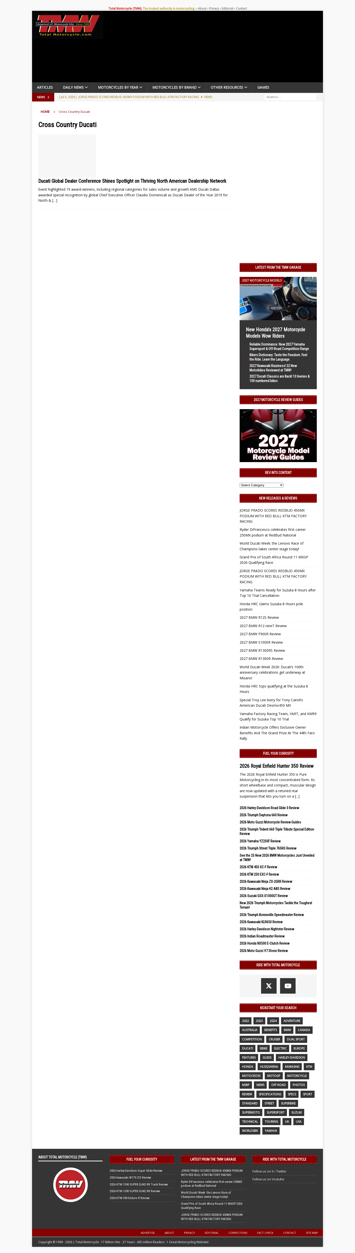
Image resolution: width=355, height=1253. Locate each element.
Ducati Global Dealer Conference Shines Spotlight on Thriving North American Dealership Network (132, 181)
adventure (292, 1021)
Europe (299, 1048)
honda (247, 1067)
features (249, 1057)
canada (304, 1030)
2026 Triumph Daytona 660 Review (263, 815)
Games (263, 87)
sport (307, 1094)
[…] (54, 200)
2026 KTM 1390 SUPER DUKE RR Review (135, 1191)
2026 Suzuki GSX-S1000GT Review (264, 896)
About (202, 8)
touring (271, 1121)
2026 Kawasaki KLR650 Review (261, 922)
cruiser (274, 1039)
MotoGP (273, 1076)
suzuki (296, 1112)
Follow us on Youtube (268, 1179)
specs (292, 1094)
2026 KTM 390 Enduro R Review (130, 1198)
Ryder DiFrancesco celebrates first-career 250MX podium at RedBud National (211, 1184)
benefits (270, 1030)
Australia (249, 1030)
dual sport (296, 1039)
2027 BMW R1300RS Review (262, 650)
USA (299, 1121)
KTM (309, 1067)
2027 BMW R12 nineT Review (263, 625)
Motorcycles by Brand (174, 87)
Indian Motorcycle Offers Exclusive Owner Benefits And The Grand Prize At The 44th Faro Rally (277, 733)
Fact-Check (265, 1233)
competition (252, 1039)
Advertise (148, 1233)
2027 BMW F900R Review (260, 634)
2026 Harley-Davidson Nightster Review (267, 929)
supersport (275, 1112)
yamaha (271, 1131)
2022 (245, 1021)
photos (299, 1085)
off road (278, 1085)
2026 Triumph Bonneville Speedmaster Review (272, 915)
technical (250, 1121)
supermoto (251, 1112)
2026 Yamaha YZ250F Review (260, 841)
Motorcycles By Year (118, 87)
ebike (263, 1048)
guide (267, 1057)
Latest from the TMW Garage (278, 267)
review (247, 1094)
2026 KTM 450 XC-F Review (258, 867)
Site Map (312, 1233)
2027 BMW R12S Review (259, 617)
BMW (287, 1030)
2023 (259, 1021)
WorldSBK (250, 1131)
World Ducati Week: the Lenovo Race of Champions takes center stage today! (206, 1195)
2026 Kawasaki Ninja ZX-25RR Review (266, 882)
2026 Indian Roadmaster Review (262, 936)
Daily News (73, 87)
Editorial (227, 8)
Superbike (288, 1103)
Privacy (214, 8)
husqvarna (269, 1067)
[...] (297, 796)
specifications (270, 1094)
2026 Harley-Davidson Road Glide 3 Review (269, 808)
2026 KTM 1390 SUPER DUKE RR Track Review (139, 1184)
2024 (273, 1021)
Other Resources (227, 87)
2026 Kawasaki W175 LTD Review (130, 1177)
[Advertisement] (215, 47)
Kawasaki (292, 1067)
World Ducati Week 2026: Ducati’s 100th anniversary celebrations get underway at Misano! (272, 672)
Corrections (238, 1233)
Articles (45, 87)
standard (250, 1103)
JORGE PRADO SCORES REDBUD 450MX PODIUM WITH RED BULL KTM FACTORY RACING (273, 516)
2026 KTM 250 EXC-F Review (259, 874)
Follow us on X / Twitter (269, 1171)
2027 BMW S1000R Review (261, 642)
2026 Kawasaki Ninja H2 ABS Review (265, 889)
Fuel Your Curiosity (278, 753)
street (269, 1103)
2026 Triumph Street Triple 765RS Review (268, 848)
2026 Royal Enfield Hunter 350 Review (277, 766)
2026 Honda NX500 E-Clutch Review (264, 943)
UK (287, 1121)
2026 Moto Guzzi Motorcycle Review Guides (270, 822)
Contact (241, 8)
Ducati (247, 1048)
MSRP (245, 1085)
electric (280, 1048)
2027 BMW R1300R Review (261, 658)
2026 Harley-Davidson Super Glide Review (136, 1170)
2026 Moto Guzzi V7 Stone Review (264, 951)
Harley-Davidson (291, 1057)
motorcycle (297, 1076)
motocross (251, 1076)
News (260, 1085)
